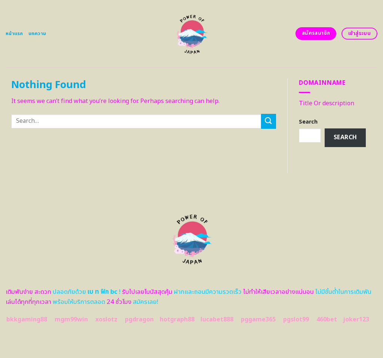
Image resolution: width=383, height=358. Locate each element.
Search (308, 122)
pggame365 (258, 319)
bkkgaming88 (26, 319)
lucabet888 (216, 319)
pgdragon (139, 319)
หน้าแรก (14, 33)
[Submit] (268, 121)
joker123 (356, 319)
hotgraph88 (177, 319)
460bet (326, 319)
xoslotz (106, 319)
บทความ (37, 33)
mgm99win (71, 319)
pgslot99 (296, 319)
